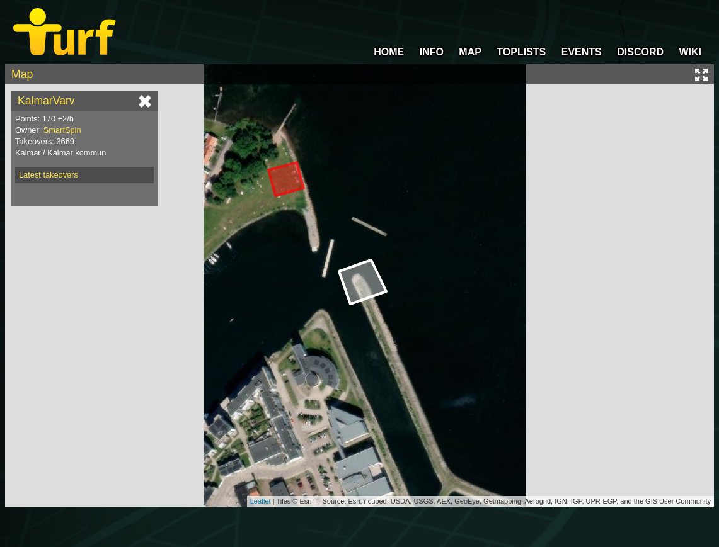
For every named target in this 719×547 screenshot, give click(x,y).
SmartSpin (62, 130)
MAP (470, 52)
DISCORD (640, 52)
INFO (432, 52)
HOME (389, 52)
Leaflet (260, 501)
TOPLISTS (521, 52)
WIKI (690, 52)
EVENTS (581, 52)
